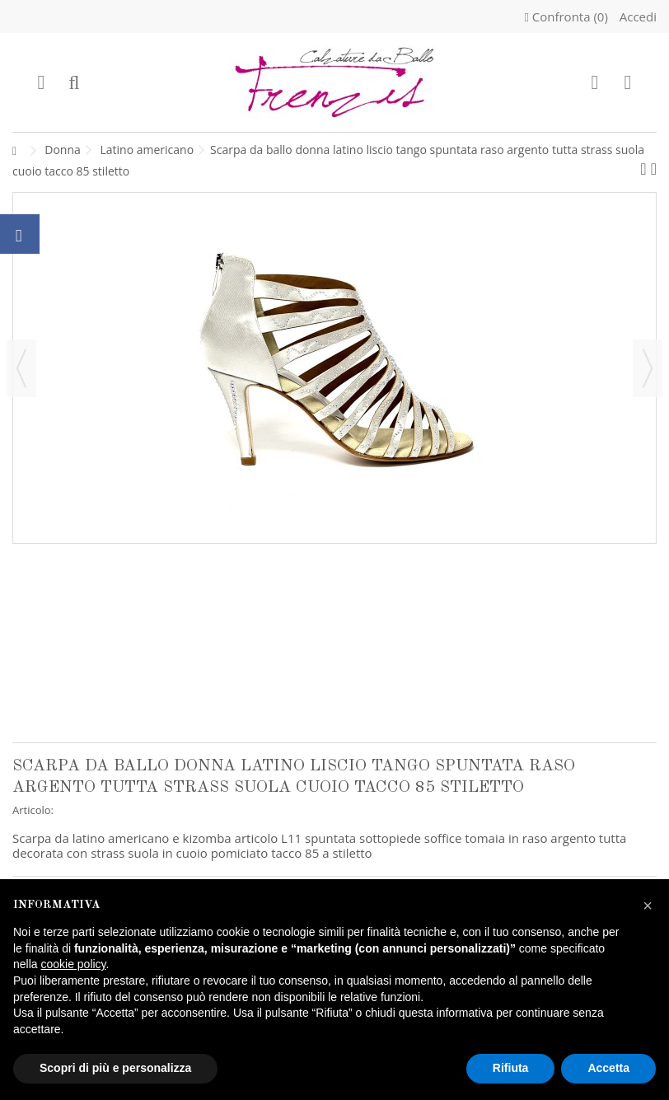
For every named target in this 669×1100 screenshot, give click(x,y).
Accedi (636, 16)
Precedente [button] (21, 368)
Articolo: (33, 810)
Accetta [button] (608, 1067)
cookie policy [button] (72, 964)
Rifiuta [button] (511, 1067)
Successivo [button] (647, 368)
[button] (647, 905)
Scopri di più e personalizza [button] (115, 1067)
